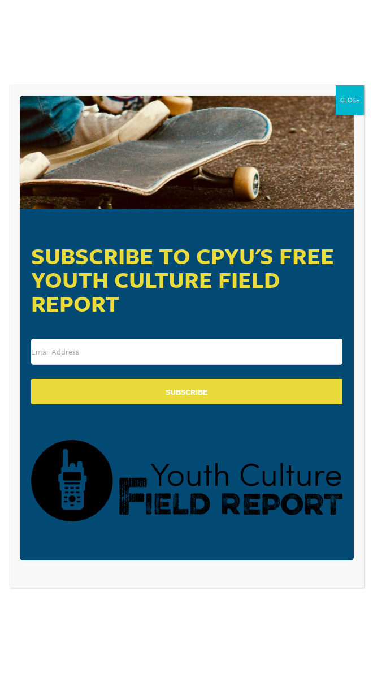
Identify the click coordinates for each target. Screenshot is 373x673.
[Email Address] (186, 352)
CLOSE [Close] (349, 100)
